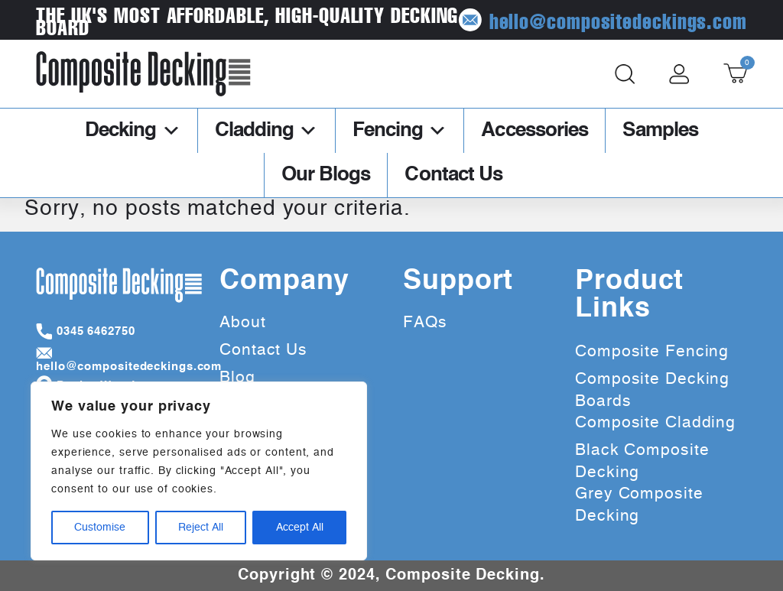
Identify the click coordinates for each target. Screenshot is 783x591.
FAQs (425, 322)
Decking (132, 131)
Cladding (266, 131)
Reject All (200, 527)
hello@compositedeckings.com (636, 20)
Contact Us (453, 175)
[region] (199, 471)
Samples (660, 131)
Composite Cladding (655, 422)
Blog (237, 377)
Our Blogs (326, 175)
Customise (99, 527)
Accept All (299, 527)
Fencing (400, 131)
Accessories (534, 131)
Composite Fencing (652, 351)
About (242, 322)
